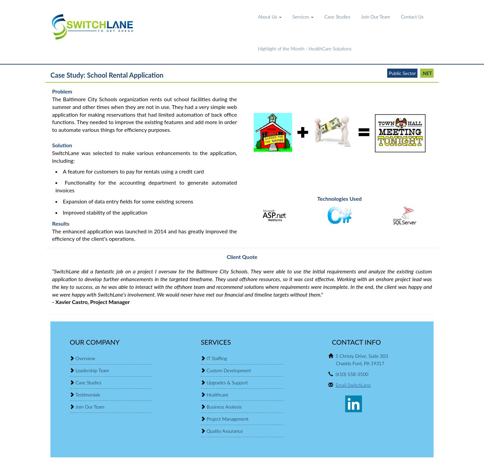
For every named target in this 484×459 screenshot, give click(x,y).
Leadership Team (92, 370)
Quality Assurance (225, 431)
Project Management (228, 419)
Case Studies (337, 17)
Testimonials (87, 394)
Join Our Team (375, 17)
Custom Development (229, 370)
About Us (270, 17)
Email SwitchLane (353, 385)
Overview (85, 358)
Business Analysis (224, 407)
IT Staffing (217, 358)
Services (303, 17)
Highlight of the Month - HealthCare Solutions (305, 48)
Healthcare (218, 394)
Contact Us (412, 17)
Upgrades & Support (227, 382)
